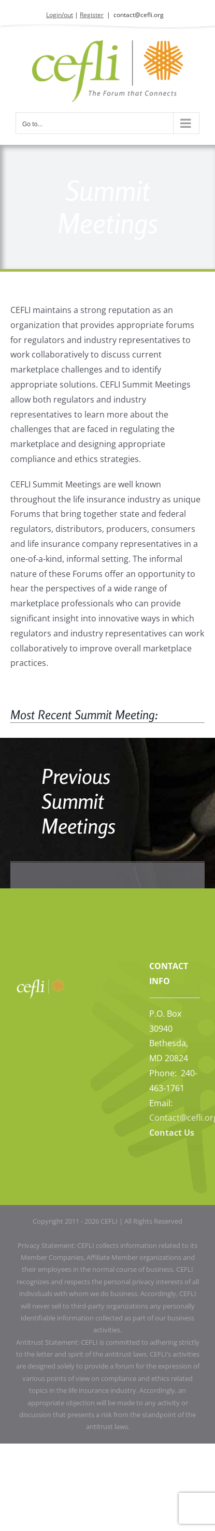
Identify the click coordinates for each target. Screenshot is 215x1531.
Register (92, 14)
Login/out (59, 14)
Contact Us (171, 1132)
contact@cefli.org (138, 14)
